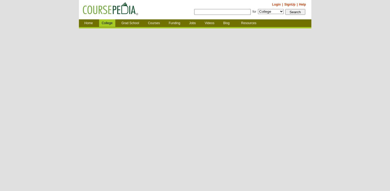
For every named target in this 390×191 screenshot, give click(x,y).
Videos (209, 23)
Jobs (192, 23)
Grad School (130, 23)
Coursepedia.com (110, 10)
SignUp (289, 4)
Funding (174, 23)
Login (276, 4)
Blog (226, 23)
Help (302, 4)
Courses (154, 23)
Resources (248, 23)
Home (88, 23)
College (107, 23)
